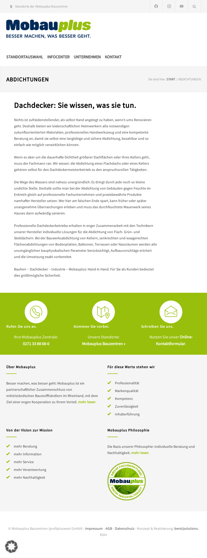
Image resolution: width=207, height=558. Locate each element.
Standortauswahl (24, 56)
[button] (11, 546)
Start (171, 79)
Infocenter (58, 56)
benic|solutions (186, 528)
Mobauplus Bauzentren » (103, 343)
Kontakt (113, 56)
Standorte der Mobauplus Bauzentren (41, 6)
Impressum (94, 528)
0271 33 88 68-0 (36, 343)
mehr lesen (86, 402)
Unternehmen (87, 56)
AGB (109, 528)
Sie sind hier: (157, 79)
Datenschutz (124, 528)
